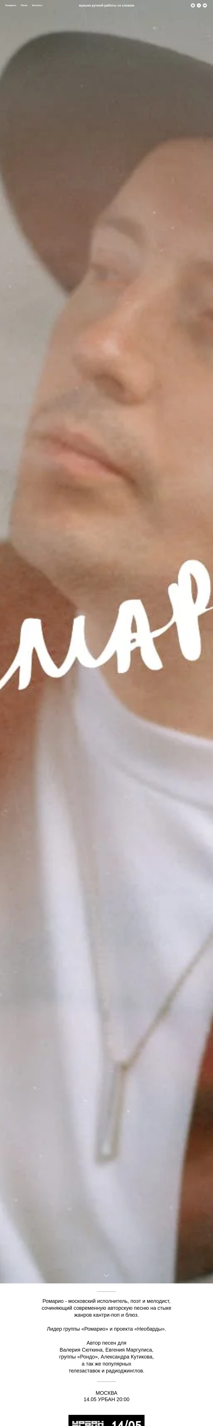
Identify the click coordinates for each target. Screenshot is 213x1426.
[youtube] (205, 5)
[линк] (193, 5)
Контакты (37, 5)
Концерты (10, 5)
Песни (24, 5)
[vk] (199, 5)
